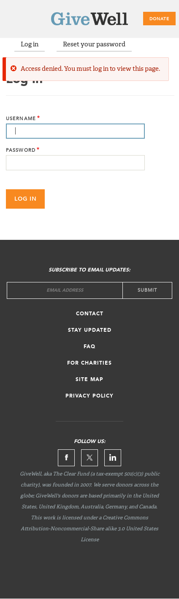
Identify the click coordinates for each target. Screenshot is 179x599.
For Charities (89, 363)
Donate (159, 18)
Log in (29, 44)
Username (21, 118)
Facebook (66, 457)
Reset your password (94, 44)
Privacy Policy (89, 396)
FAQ (89, 346)
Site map (89, 379)
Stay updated (89, 330)
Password (20, 150)
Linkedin (112, 457)
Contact (89, 314)
